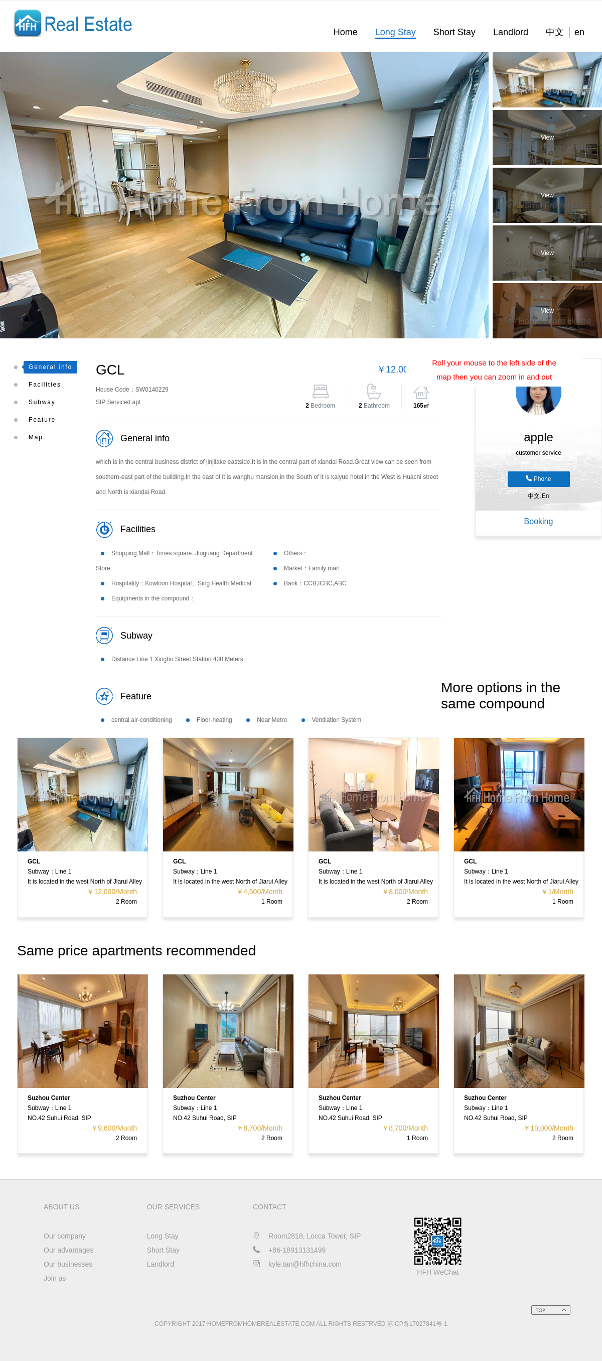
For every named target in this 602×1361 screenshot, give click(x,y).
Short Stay (454, 32)
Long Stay (395, 32)
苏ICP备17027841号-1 (417, 1323)
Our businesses (68, 1264)
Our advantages (69, 1250)
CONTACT (269, 1207)
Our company (65, 1236)
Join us (55, 1278)
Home (346, 32)
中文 (555, 32)
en (579, 32)
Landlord (510, 32)
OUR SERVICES (173, 1207)
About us (61, 1207)
